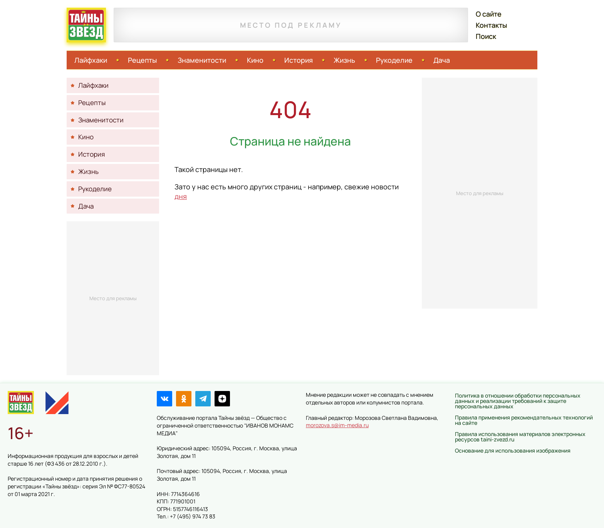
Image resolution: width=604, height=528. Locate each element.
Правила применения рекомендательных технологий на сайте (524, 420)
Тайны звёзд (86, 25)
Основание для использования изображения (512, 450)
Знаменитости (202, 60)
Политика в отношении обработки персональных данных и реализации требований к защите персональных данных (518, 401)
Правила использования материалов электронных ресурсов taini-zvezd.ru (520, 436)
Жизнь (344, 60)
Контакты (491, 25)
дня (180, 196)
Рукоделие (394, 60)
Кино (255, 60)
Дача (441, 60)
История (298, 60)
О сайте (489, 13)
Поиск (486, 36)
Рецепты (142, 60)
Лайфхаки (90, 60)
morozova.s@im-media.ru (337, 425)
